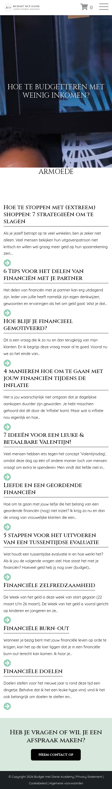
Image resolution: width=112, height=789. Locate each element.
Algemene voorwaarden (66, 783)
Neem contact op (50, 754)
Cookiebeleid (38, 783)
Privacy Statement (89, 776)
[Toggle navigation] (103, 8)
